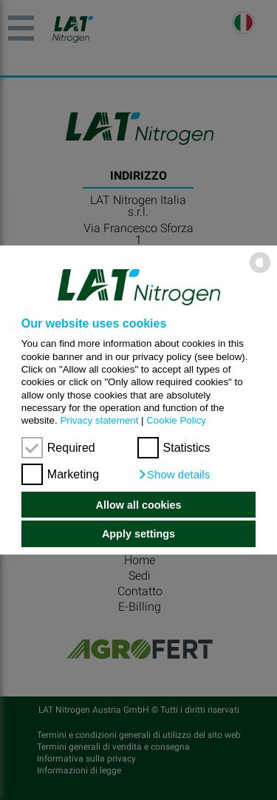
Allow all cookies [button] (139, 505)
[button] (174, 475)
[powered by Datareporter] (260, 272)
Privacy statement (99, 420)
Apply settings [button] (138, 534)
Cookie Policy (176, 420)
